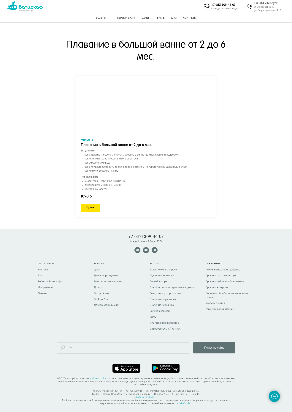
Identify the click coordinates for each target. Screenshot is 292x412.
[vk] (137, 250)
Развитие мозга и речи (163, 269)
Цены (145, 17)
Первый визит (126, 17)
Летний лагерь (158, 281)
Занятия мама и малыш (108, 281)
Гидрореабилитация (162, 275)
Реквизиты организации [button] (220, 309)
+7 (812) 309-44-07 (223, 5)
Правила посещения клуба (221, 275)
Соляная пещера (160, 311)
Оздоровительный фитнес (165, 329)
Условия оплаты (215, 303)
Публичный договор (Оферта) (223, 269)
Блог (174, 17)
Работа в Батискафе (49, 281)
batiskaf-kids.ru (184, 403)
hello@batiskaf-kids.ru (146, 397)
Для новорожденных (106, 275)
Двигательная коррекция (165, 323)
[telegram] (155, 250)
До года (99, 287)
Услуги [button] (101, 17)
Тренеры (159, 17)
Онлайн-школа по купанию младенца (172, 287)
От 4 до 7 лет (102, 299)
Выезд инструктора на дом (166, 293)
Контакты (189, 17)
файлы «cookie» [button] (99, 378)
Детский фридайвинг (106, 305)
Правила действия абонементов (225, 281)
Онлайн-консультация (163, 299)
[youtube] (146, 250)
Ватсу (153, 317)
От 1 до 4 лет (101, 293)
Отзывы (42, 293)
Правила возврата (217, 287)
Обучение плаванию (162, 305)
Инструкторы (45, 287)
